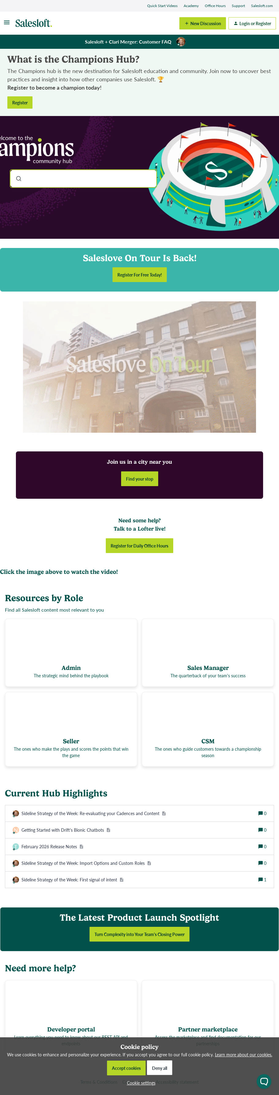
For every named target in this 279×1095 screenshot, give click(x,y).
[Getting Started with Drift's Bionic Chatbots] (65, 830)
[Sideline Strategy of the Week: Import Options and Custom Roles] (86, 863)
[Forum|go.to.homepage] (35, 23)
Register (20, 102)
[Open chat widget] (264, 1081)
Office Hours (215, 5)
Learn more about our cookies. (243, 1054)
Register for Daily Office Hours (139, 546)
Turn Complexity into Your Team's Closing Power (139, 934)
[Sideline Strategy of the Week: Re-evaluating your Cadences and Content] (93, 813)
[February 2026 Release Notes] (52, 846)
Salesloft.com (262, 5)
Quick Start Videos (162, 5)
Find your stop (139, 479)
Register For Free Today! (139, 275)
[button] (139, 1083)
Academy (191, 5)
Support (238, 5)
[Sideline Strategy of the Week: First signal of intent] (72, 879)
